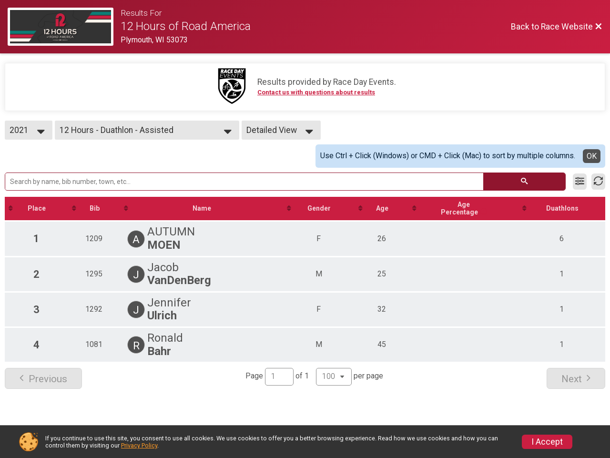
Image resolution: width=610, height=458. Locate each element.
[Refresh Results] (598, 181)
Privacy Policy (139, 445)
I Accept (547, 442)
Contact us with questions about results (316, 92)
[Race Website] (64, 27)
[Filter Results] (580, 181)
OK (592, 156)
